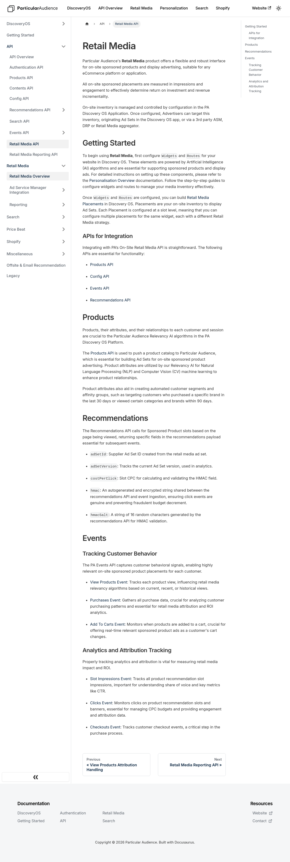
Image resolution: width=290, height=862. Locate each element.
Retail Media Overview (29, 176)
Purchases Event (105, 600)
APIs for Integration (256, 35)
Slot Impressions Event (110, 678)
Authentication (73, 813)
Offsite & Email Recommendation (36, 265)
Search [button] (13, 217)
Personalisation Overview (112, 180)
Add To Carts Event (107, 624)
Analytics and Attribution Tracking (258, 86)
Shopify (223, 8)
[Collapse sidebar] (35, 777)
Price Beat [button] (16, 229)
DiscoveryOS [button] (18, 23)
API (63, 820)
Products (251, 44)
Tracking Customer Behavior (256, 69)
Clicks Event (101, 702)
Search (201, 8)
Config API (19, 98)
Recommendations (258, 51)
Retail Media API (24, 144)
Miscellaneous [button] (20, 253)
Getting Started (20, 35)
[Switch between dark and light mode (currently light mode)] (278, 8)
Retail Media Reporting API (33, 154)
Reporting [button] (18, 204)
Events (249, 58)
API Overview (110, 8)
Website (261, 8)
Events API (99, 288)
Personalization (174, 8)
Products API (21, 77)
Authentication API (26, 67)
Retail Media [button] (18, 165)
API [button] (10, 46)
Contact (262, 820)
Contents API (21, 88)
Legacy (13, 275)
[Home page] (87, 24)
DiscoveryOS (79, 8)
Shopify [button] (14, 241)
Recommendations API (110, 300)
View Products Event (108, 582)
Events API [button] (19, 132)
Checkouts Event (105, 727)
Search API (19, 121)
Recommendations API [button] (29, 110)
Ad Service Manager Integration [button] (27, 190)
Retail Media (141, 8)
